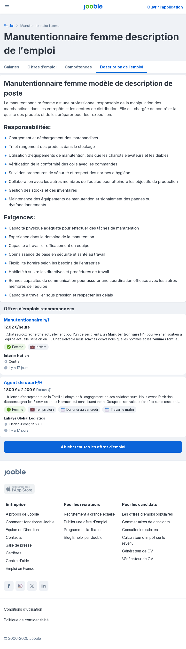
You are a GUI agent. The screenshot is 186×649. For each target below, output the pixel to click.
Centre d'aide (17, 560)
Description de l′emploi (121, 67)
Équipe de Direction (22, 529)
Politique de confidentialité (26, 619)
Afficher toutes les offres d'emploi (93, 446)
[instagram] (20, 586)
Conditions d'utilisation (23, 609)
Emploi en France (20, 568)
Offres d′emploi (41, 67)
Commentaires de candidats (146, 521)
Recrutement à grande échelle (89, 514)
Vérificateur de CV (137, 558)
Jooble (35, 638)
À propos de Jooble (22, 514)
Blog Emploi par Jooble (83, 537)
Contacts (14, 537)
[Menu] (7, 7)
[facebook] (9, 586)
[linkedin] (43, 586)
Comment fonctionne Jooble (30, 521)
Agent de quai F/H (23, 382)
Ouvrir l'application (165, 7)
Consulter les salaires (140, 529)
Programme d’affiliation (83, 529)
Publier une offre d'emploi (85, 521)
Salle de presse (19, 545)
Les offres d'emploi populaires (147, 514)
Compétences (78, 67)
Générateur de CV (137, 551)
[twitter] (32, 586)
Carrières (13, 552)
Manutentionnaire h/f (27, 319)
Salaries (11, 67)
